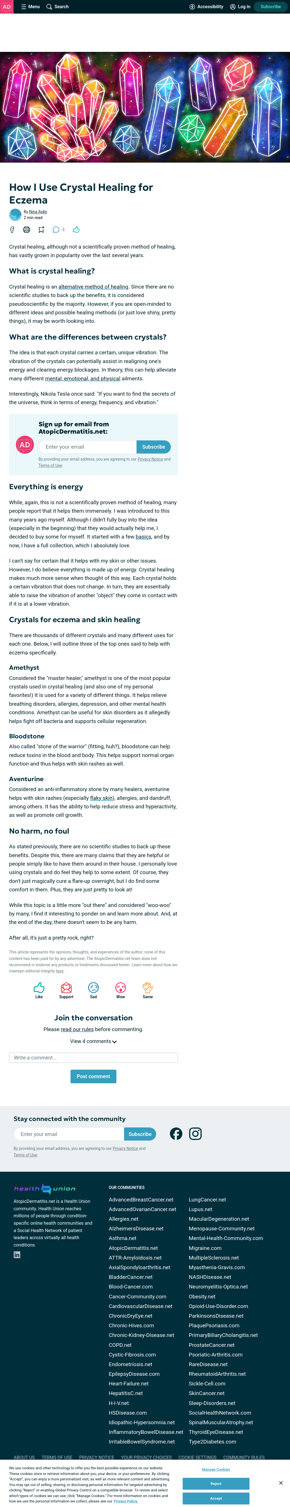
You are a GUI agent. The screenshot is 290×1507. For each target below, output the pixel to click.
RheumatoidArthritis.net (217, 1374)
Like (36, 990)
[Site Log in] (240, 7)
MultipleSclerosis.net (214, 1257)
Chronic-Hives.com (131, 1325)
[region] (145, 1483)
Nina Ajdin (38, 211)
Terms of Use (50, 465)
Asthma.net (123, 1238)
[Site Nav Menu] (30, 7)
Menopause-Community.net (222, 1228)
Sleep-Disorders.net (212, 1403)
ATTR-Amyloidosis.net (135, 1257)
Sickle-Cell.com (207, 1383)
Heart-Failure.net (129, 1383)
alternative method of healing (93, 286)
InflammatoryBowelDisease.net (146, 1432)
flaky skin (101, 798)
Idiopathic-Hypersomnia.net (142, 1422)
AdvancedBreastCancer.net (141, 1199)
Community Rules (244, 1457)
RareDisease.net (208, 1364)
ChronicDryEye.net (130, 1316)
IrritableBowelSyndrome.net (142, 1441)
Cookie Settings (198, 1457)
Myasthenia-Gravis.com (217, 1267)
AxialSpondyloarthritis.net (139, 1267)
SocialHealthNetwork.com (220, 1412)
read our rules (77, 1029)
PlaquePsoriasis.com (214, 1325)
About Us (24, 1457)
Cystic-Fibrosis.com (132, 1354)
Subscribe (271, 6)
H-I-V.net (119, 1403)
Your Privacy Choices (146, 1457)
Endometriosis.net (130, 1364)
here (59, 971)
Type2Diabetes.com (212, 1441)
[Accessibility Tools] (206, 7)
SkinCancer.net (207, 1393)
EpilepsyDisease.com (134, 1374)
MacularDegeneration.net (219, 1219)
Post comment (93, 1076)
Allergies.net (123, 1219)
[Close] (281, 1483)
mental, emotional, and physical (82, 378)
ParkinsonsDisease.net (216, 1316)
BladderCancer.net (131, 1277)
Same (145, 990)
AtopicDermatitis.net (133, 1248)
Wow (117, 990)
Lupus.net (200, 1209)
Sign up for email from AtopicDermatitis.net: (74, 428)
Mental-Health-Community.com (226, 1238)
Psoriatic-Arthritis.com (216, 1354)
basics (143, 536)
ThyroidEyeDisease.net (216, 1432)
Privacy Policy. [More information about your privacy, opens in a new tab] (126, 1501)
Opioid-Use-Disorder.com (218, 1306)
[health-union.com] (45, 1188)
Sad (90, 990)
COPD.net (120, 1345)
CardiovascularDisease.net (140, 1306)
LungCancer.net (207, 1199)
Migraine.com (205, 1248)
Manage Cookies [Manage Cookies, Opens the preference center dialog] (216, 1469)
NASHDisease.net (210, 1277)
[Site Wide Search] (57, 7)
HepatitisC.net (126, 1393)
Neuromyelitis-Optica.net (218, 1286)
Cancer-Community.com (138, 1296)
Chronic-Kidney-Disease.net (141, 1335)
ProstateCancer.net (212, 1345)
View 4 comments (93, 1041)
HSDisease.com (128, 1412)
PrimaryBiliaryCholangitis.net (223, 1335)
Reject (216, 1483)
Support (64, 990)
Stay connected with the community (69, 1119)
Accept (216, 1498)
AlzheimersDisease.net (136, 1228)
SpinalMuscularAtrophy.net (221, 1422)
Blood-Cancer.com (131, 1286)
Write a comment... (35, 1058)
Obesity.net (202, 1296)
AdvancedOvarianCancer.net (142, 1209)
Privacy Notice (150, 459)
